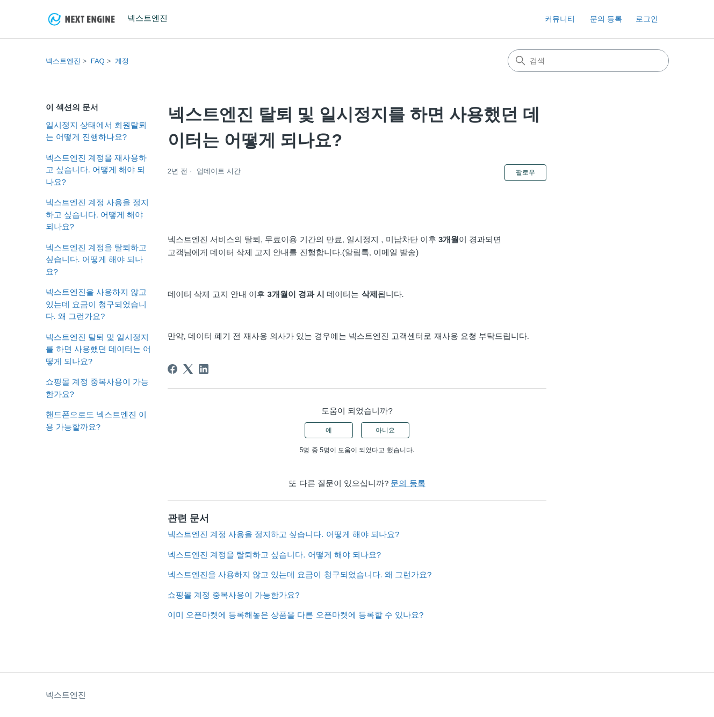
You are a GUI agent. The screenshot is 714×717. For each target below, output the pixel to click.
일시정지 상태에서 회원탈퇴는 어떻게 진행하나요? (96, 131)
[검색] (588, 60)
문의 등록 (606, 19)
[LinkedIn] (203, 369)
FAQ (98, 61)
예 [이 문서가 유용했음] (329, 430)
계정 (122, 61)
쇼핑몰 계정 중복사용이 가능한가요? (97, 388)
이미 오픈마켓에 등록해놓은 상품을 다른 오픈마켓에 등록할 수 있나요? (296, 614)
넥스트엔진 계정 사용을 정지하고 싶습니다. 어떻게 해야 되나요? (97, 214)
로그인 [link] (647, 19)
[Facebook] (172, 369)
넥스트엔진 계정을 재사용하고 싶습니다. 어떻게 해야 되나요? (96, 169)
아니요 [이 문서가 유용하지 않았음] (385, 430)
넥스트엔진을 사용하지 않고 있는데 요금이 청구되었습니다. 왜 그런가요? (96, 304)
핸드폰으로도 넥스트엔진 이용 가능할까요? (96, 420)
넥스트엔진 (63, 61)
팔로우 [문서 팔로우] (525, 172)
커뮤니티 (560, 19)
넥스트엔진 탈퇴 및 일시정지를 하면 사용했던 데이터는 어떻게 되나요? (99, 349)
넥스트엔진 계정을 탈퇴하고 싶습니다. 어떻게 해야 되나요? (96, 259)
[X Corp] (188, 369)
